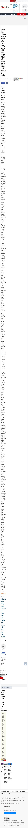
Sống (9, 793)
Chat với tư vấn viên (10, 813)
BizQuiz (24, 13)
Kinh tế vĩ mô (15, 791)
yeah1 (2, 659)
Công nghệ (3, 793)
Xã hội (8, 791)
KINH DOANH (21, 14)
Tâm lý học (24, 16)
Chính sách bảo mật (4, 804)
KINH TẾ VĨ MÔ (13, 14)
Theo (3, 646)
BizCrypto (24, 18)
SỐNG (11, 16)
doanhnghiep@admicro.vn (11, 810)
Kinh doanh (11, 79)
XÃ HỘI (5, 14)
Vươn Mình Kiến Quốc (24, 6)
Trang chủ (3, 791)
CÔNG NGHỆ (4, 16)
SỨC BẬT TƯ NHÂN (24, 10)
